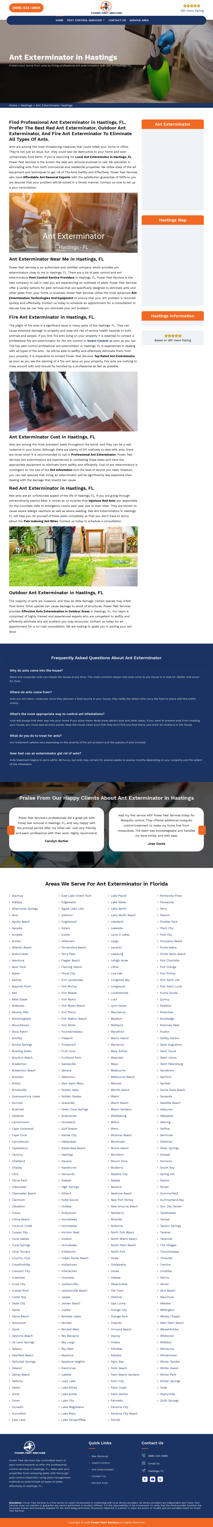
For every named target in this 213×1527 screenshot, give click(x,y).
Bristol (16, 1083)
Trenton (165, 1264)
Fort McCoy (69, 986)
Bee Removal (100, 1456)
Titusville (166, 1258)
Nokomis (117, 1225)
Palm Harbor (119, 1394)
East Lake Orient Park (76, 895)
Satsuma (166, 1109)
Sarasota (166, 1096)
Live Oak (116, 973)
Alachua (17, 895)
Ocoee (115, 1271)
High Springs (70, 1187)
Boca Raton (20, 1031)
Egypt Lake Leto (72, 908)
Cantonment (20, 1122)
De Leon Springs (23, 1342)
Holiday (66, 1206)
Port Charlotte (169, 960)
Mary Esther (119, 1051)
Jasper (66, 1297)
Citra (15, 1174)
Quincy (164, 999)
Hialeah (66, 1180)
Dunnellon (19, 1413)
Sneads (165, 1154)
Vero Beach (167, 1290)
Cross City (18, 1284)
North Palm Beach (123, 1245)
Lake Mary (68, 1413)
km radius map (173, 264)
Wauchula (167, 1297)
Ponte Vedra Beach (173, 954)
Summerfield (169, 1193)
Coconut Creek (22, 1225)
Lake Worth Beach (123, 915)
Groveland (68, 1122)
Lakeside (117, 928)
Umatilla (166, 1271)
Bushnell (18, 1109)
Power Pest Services (105, 1522)
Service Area (139, 20)
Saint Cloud (168, 1051)
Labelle (66, 1374)
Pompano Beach (171, 941)
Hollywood (68, 1213)
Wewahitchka (169, 1329)
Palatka (116, 1355)
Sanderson (167, 1070)
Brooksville (19, 1090)
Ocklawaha (118, 1264)
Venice (164, 1284)
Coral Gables (20, 1238)
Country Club (21, 1258)
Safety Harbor (169, 1038)
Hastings (26, 105)
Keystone (67, 1355)
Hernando (68, 1174)
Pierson (165, 915)
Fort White (68, 1025)
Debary (17, 1348)
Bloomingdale (21, 1018)
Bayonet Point (21, 986)
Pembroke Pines (171, 895)
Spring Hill (167, 1174)
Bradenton (19, 1064)
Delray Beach (21, 1374)
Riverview (166, 1012)
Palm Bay (117, 1361)
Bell (14, 993)
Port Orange (168, 967)
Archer (16, 941)
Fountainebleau (72, 1031)
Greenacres (69, 1116)
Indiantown (69, 1264)
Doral (15, 1394)
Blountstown (20, 1025)
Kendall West (70, 1329)
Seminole (166, 1135)
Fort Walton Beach (74, 1018)
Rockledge (167, 1018)
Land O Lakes (120, 934)
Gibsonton (68, 1077)
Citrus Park (19, 1180)
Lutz (114, 999)
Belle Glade (19, 999)
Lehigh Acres (119, 960)
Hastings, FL (156, 1471)
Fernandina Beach (73, 947)
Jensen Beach (70, 1303)
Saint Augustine (171, 1044)
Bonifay (17, 1038)
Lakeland (117, 921)
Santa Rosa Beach (172, 1090)
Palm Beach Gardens (125, 1374)
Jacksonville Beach (74, 1290)
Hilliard (66, 1193)
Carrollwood (20, 1141)
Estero (65, 928)
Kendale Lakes (71, 1316)
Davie (15, 1329)
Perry (163, 908)
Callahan (18, 1116)
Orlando (116, 1322)
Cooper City (20, 1232)
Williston (166, 1342)
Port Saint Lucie (171, 986)
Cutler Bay (19, 1297)
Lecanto (116, 947)
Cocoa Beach (21, 1219)
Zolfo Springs (169, 1400)
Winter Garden (170, 1361)
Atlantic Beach (22, 947)
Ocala (114, 1258)
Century (17, 1154)
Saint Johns (168, 1057)
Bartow (17, 980)
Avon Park (19, 967)
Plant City (166, 928)
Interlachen (69, 1271)
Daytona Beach (22, 1335)
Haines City (69, 1135)
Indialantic (68, 1251)
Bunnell (17, 1103)
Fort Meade (69, 993)
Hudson (66, 1238)
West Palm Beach (172, 1322)
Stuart (164, 1187)
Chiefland (18, 1161)
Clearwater (19, 1187)
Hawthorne (69, 1167)
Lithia (114, 967)
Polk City (166, 934)
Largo (115, 941)
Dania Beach (20, 1316)
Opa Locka (118, 1303)
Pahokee (116, 1348)
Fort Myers (68, 999)
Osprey (115, 1335)
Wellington (167, 1310)
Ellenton (67, 915)
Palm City (117, 1381)
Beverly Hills (20, 1012)
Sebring (165, 1122)
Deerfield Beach (22, 1355)
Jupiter (66, 1310)
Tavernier (166, 1238)
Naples (115, 1180)
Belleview (18, 1005)
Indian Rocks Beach (75, 1258)
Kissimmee (68, 1368)
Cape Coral (19, 1135)
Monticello (118, 1141)
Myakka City (119, 1174)
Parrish (115, 1420)
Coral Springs (21, 1245)
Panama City (119, 1407)
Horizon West (70, 1232)
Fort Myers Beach (73, 1005)
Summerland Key (172, 1200)
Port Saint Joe (170, 980)
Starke (164, 1180)
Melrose (116, 1083)
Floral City (68, 973)
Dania (16, 1310)
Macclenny (118, 1012)
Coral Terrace (21, 1251)
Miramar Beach (121, 1135)
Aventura (18, 960)
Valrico (164, 1277)
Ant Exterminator (103, 1469)
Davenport (19, 1322)
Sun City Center (171, 1206)
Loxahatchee (119, 993)
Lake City (67, 1400)
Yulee (163, 1387)
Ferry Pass (68, 954)
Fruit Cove (68, 1051)
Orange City (119, 1310)
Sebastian (167, 1116)
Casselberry (20, 1148)
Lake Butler (69, 1394)
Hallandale (68, 1141)
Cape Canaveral (22, 1128)
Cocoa (16, 1213)
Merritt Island (120, 1090)
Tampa (165, 1219)
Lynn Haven (119, 1005)
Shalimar (166, 1141)
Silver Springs (169, 1148)
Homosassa (69, 1225)
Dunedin (17, 1407)
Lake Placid (118, 895)
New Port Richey (122, 1200)
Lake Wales (118, 902)
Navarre (116, 1187)
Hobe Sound (69, 1200)
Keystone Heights (73, 1361)
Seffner (165, 1128)
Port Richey (168, 973)
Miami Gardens (121, 1109)
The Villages (168, 1245)
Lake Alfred (69, 1387)
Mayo (114, 1064)
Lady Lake (68, 1381)
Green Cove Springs (74, 1109)
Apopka (17, 928)
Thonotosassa (169, 1251)
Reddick (165, 1005)
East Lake (18, 1420)
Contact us (117, 20)
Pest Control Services (86, 20)
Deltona (17, 1381)
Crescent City (21, 1271)
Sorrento (166, 1161)
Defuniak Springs (24, 1361)
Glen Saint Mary (72, 1083)
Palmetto (117, 1400)
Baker (16, 973)
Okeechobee (119, 1284)
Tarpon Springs (170, 1225)
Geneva (66, 1070)
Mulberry (117, 1167)
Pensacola (167, 902)
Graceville (68, 1103)
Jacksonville (69, 1284)
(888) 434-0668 (158, 1455)
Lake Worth (118, 908)
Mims (114, 1128)
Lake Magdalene (72, 1407)
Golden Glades (71, 1096)
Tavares (165, 1232)
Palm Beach (119, 1368)
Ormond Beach (121, 1329)
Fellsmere (67, 941)
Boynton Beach (22, 1057)
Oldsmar (116, 1297)
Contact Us (99, 1476)
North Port (118, 1251)
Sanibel (165, 1083)
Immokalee (69, 1245)
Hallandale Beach (73, 1148)
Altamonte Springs (25, 908)
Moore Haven (120, 1148)
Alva (15, 915)
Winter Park (168, 1374)
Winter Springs (170, 1381)
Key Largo (68, 1342)
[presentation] (9, 830)
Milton (115, 1122)
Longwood (118, 986)
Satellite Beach (170, 1103)
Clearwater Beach (24, 1193)
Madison (116, 1018)
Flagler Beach (70, 960)
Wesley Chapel (170, 1316)
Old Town (117, 1290)
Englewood (69, 921)
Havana (66, 1161)
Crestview (18, 1277)
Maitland (117, 1025)
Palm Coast (118, 1387)
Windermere (168, 1355)
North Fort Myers (122, 1232)
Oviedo (115, 1342)
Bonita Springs (22, 1044)
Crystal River (20, 1290)
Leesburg (117, 954)
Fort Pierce (68, 1012)
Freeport (67, 1038)
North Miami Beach (124, 1238)
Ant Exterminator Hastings (54, 105)
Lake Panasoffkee (73, 1420)
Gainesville (68, 1064)
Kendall (66, 1322)
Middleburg (118, 1116)
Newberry (117, 1213)
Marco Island (120, 1038)
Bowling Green (22, 1051)
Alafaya (17, 902)
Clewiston (18, 1206)
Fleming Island (71, 967)
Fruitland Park (71, 1057)
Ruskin (164, 1031)
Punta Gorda (169, 993)
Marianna (117, 1044)
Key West (67, 1348)
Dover (16, 1400)
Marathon (117, 1031)
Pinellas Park (169, 921)
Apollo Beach (21, 921)
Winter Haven (169, 1368)
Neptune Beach (121, 1193)
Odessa (115, 1277)
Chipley (17, 1167)
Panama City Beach (124, 1413)
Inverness (67, 1277)
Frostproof (68, 1044)
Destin (16, 1387)
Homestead (69, 1219)
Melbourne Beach (123, 1077)
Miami (115, 1096)
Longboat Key (120, 980)
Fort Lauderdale (72, 980)
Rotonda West (169, 1025)
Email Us (154, 1463)
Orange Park (119, 1316)
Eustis (65, 934)
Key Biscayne (70, 1335)
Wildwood (167, 1335)
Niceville (116, 1219)
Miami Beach (119, 1103)
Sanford (165, 1077)
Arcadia (17, 934)
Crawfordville (21, 1264)
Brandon (18, 1077)
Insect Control (101, 1462)
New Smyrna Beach (124, 1206)
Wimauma (167, 1348)
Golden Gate (69, 1090)
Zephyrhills (167, 1394)
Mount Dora (119, 1161)
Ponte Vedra (168, 947)
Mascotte (117, 1057)
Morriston (117, 1154)
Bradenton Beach (24, 1070)
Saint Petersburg (171, 1064)
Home (59, 20)
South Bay (167, 1167)
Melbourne (118, 1070)
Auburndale (20, 954)
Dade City (18, 1303)
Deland (17, 1368)
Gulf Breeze (69, 1128)
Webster (165, 1303)
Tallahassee (168, 1213)
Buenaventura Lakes (26, 1096)
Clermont (18, 1200)
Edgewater (68, 902)
